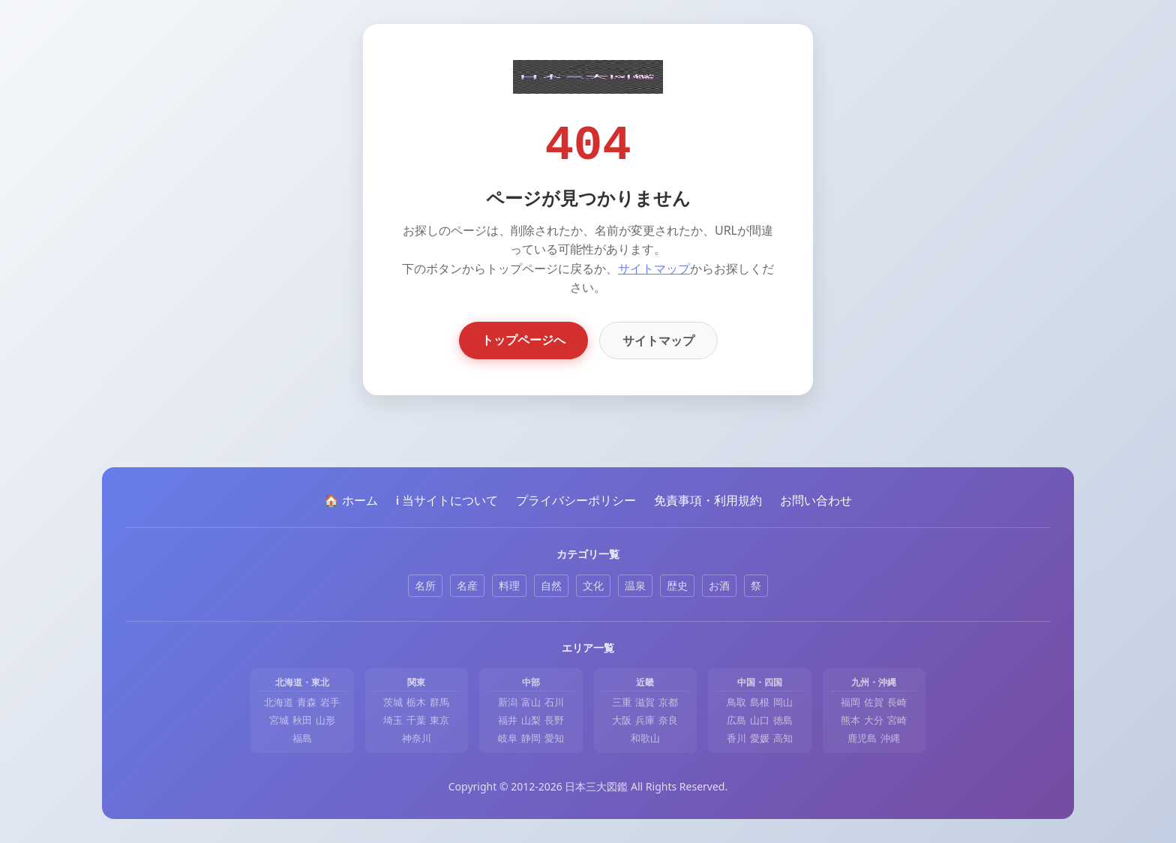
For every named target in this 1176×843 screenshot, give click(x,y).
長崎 (897, 702)
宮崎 (897, 720)
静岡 (531, 738)
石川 (554, 702)
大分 (874, 720)
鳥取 (736, 702)
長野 (554, 720)
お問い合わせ (816, 500)
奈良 (668, 720)
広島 (736, 720)
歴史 (677, 585)
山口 (760, 720)
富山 (531, 702)
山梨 (531, 720)
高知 (783, 738)
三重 (622, 702)
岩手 (330, 702)
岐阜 (508, 738)
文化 (593, 585)
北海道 (278, 702)
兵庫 (645, 720)
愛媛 (760, 738)
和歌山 (645, 738)
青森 (306, 702)
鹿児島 (862, 738)
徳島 (783, 720)
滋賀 (645, 702)
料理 (509, 585)
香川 (736, 738)
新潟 (508, 702)
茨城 (393, 702)
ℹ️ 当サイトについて (447, 500)
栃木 (416, 702)
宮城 (279, 720)
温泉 (635, 585)
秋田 (302, 720)
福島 (302, 738)
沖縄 (890, 738)
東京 (439, 720)
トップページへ (524, 340)
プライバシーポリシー (576, 500)
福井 (508, 720)
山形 (325, 720)
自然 (551, 585)
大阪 (622, 720)
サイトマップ (654, 268)
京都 (668, 702)
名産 (467, 585)
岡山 (783, 702)
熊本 (850, 720)
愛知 (554, 738)
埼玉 (393, 720)
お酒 (719, 585)
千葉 (416, 720)
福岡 (850, 702)
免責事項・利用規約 (708, 500)
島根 (760, 702)
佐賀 (874, 702)
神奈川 (416, 738)
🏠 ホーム (351, 500)
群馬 (439, 702)
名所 (425, 585)
